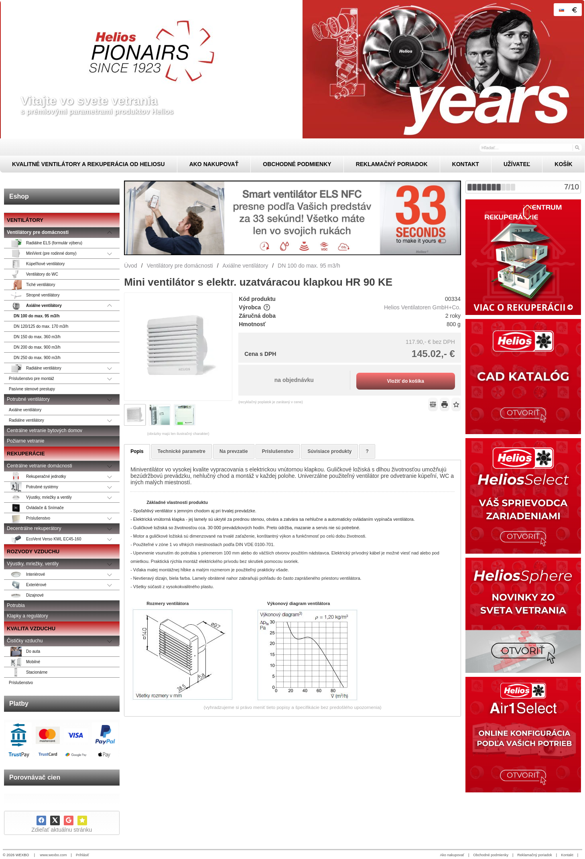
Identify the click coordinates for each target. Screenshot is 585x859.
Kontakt (567, 855)
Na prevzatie (233, 451)
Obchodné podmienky (490, 855)
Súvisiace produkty (329, 451)
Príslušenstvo (278, 451)
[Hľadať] (577, 147)
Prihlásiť (82, 855)
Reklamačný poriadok (534, 855)
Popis (137, 451)
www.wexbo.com (53, 855)
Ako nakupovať (452, 855)
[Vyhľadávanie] (530, 148)
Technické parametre (181, 451)
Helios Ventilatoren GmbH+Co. (422, 307)
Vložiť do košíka (405, 381)
